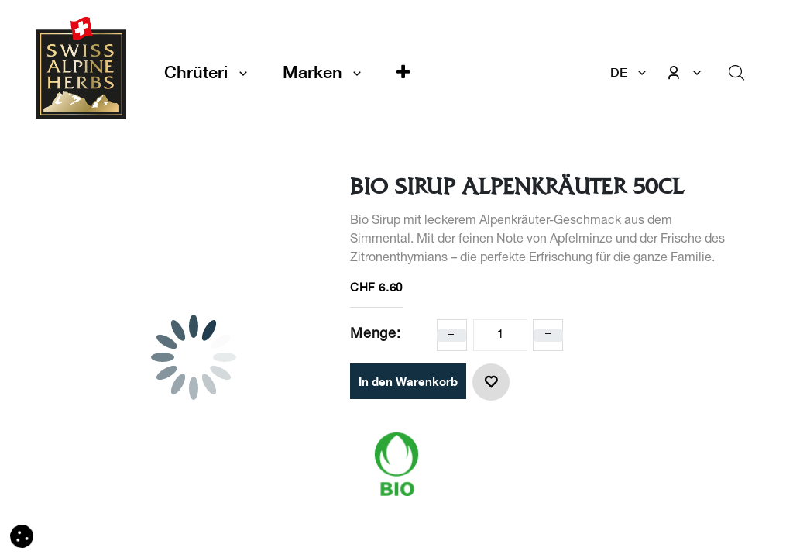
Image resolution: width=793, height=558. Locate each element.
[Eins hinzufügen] (451, 335)
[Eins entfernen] (548, 335)
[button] (403, 72)
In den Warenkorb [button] (408, 381)
